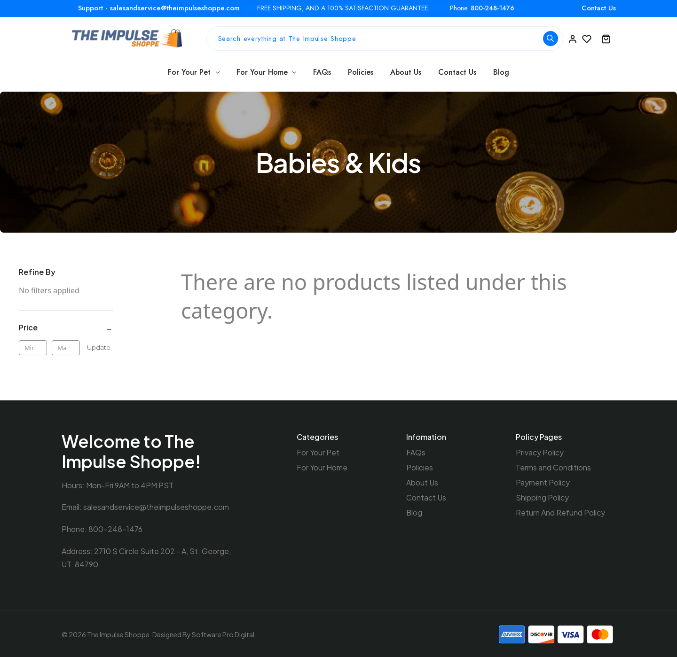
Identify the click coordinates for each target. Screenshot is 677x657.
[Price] (66, 328)
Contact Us (599, 8)
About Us (405, 72)
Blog (501, 72)
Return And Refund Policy (560, 511)
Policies (360, 72)
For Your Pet (194, 72)
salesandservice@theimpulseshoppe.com (156, 507)
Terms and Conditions (553, 467)
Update (98, 347)
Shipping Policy (542, 496)
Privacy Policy (540, 452)
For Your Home (266, 72)
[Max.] (66, 347)
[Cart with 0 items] (606, 38)
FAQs (322, 72)
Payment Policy (543, 481)
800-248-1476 (492, 8)
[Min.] (33, 347)
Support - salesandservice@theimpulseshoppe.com (159, 8)
